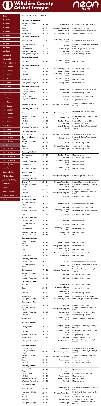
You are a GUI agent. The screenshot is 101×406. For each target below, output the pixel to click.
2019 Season (7, 90)
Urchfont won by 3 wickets (81, 253)
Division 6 (6, 39)
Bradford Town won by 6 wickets (84, 262)
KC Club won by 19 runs (81, 196)
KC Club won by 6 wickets (81, 157)
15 (43, 253)
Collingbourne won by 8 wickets (83, 96)
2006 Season (7, 168)
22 (43, 123)
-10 (47, 33)
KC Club (66, 54)
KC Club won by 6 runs (80, 305)
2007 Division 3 (8, 149)
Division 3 (6, 28)
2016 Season (7, 102)
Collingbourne (64, 24)
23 (43, 40)
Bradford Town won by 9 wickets (84, 182)
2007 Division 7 (8, 164)
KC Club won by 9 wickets (81, 54)
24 (47, 54)
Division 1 (6, 20)
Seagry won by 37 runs (80, 28)
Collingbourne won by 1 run (82, 373)
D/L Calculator (8, 176)
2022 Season (7, 79)
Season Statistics (9, 63)
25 (43, 182)
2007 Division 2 (8, 141)
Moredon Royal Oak (61, 33)
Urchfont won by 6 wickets (81, 51)
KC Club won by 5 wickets (81, 362)
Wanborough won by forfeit (82, 33)
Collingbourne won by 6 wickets (83, 312)
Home (4, 16)
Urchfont (25, 31)
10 (43, 61)
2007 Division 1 (8, 137)
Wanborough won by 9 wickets (83, 318)
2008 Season (7, 133)
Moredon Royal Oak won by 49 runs (85, 211)
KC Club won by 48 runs (81, 214)
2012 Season (7, 118)
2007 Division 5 (8, 156)
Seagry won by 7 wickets (81, 123)
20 (43, 28)
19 (47, 100)
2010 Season (7, 126)
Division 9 (6, 51)
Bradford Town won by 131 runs (83, 134)
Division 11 (6, 59)
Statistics (6, 184)
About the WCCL (9, 180)
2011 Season (7, 122)
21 (47, 51)
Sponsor (5, 188)
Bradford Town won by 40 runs (83, 348)
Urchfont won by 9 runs (80, 149)
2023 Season (7, 75)
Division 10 (6, 55)
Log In (4, 199)
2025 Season (7, 67)
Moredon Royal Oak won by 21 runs (85, 299)
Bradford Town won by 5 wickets (84, 31)
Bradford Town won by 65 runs (83, 296)
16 (43, 262)
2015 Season (7, 106)
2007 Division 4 (8, 152)
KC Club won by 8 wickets (81, 284)
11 (47, 337)
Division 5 (6, 35)
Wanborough (26, 33)
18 (47, 24)
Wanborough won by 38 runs (82, 176)
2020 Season (7, 86)
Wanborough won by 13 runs (82, 337)
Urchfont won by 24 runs (81, 93)
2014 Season (7, 110)
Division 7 (6, 43)
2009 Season (7, 129)
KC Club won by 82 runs (81, 143)
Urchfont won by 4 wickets (81, 293)
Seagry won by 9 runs (80, 100)
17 (43, 341)
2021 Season (7, 82)
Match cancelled (78, 61)
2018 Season (7, 94)
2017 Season (7, 98)
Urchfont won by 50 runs (81, 274)
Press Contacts (8, 192)
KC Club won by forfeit (80, 69)
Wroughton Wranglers (61, 28)
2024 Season (7, 71)
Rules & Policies (8, 172)
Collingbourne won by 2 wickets (83, 207)
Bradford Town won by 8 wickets (84, 89)
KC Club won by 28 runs (81, 278)
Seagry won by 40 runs (80, 360)
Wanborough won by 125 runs (83, 49)
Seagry (24, 28)
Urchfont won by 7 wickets (81, 315)
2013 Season (7, 114)
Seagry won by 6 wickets (81, 146)
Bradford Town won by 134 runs (83, 121)
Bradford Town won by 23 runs (83, 204)
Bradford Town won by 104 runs (83, 40)
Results (5, 145)
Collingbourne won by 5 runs (82, 399)
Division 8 (6, 47)
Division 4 (6, 32)
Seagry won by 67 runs (80, 335)
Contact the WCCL (9, 196)
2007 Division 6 (8, 160)
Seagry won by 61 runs (80, 288)
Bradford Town (63, 31)
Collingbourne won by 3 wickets (83, 24)
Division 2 (6, 24)
